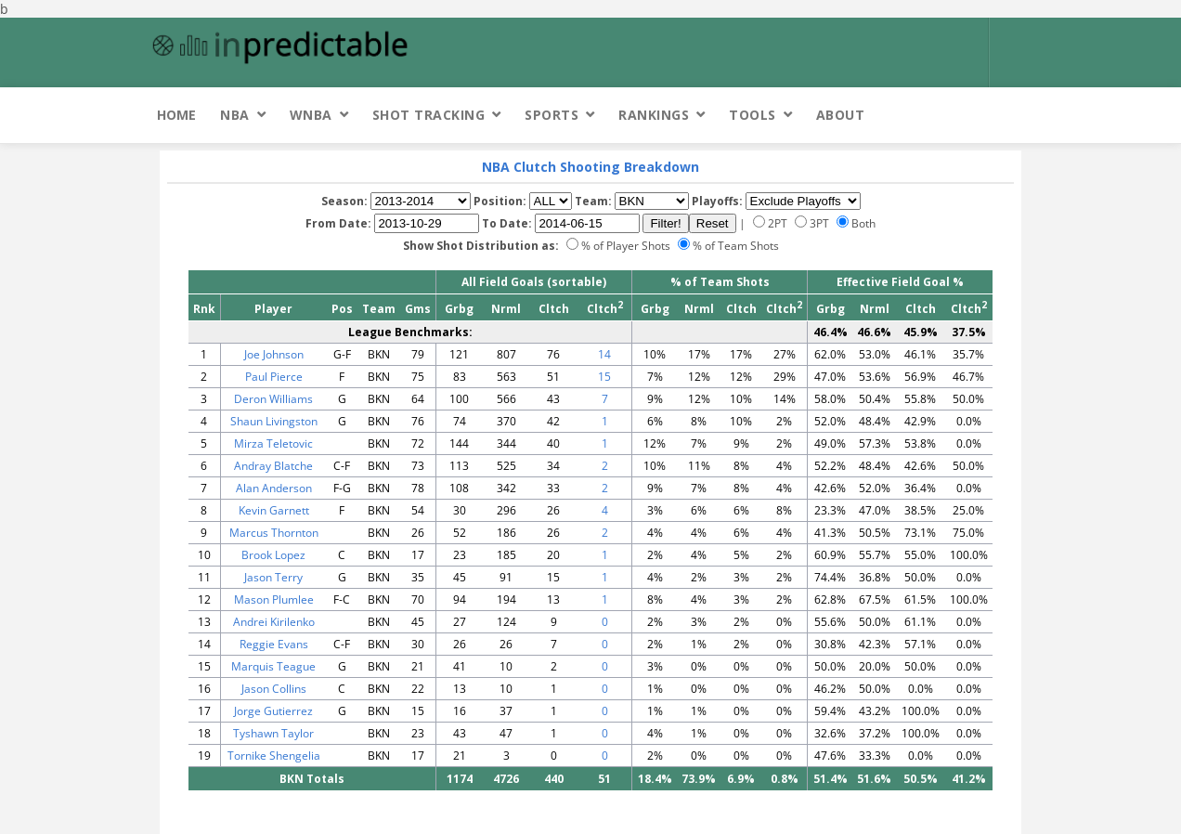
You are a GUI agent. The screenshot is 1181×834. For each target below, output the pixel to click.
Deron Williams (273, 399)
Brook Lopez (273, 555)
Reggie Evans (274, 644)
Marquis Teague (273, 666)
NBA (235, 115)
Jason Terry (273, 577)
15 (604, 376)
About (840, 115)
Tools (752, 115)
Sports (551, 115)
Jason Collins (273, 689)
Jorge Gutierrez (273, 711)
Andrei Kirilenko (274, 622)
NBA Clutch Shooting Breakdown (590, 167)
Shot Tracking (429, 115)
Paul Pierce (274, 376)
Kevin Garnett (274, 510)
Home (176, 115)
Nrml (506, 309)
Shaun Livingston (274, 421)
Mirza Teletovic (273, 443)
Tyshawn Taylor (273, 733)
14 (604, 354)
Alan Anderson (274, 488)
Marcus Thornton (273, 533)
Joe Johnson (274, 354)
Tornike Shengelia (273, 755)
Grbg (459, 309)
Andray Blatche (273, 466)
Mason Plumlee (274, 599)
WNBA (311, 115)
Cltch (554, 309)
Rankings (653, 115)
